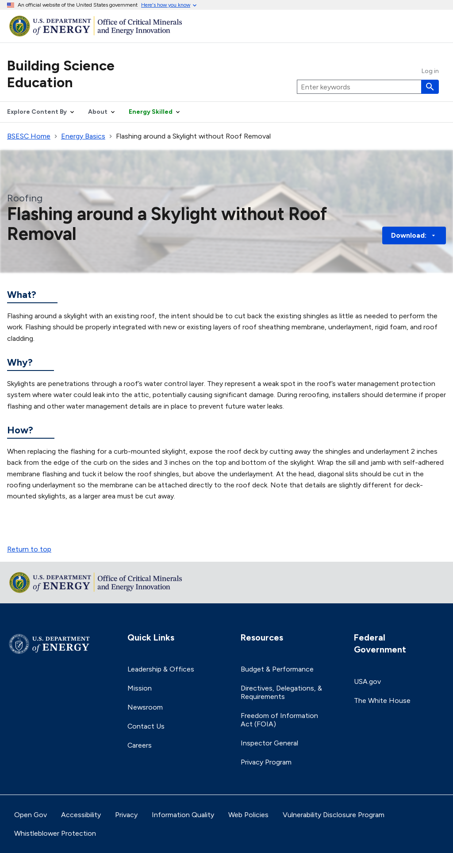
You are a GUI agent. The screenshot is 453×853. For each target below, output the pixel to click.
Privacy (126, 815)
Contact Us (146, 726)
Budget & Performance (277, 669)
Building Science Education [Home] (61, 74)
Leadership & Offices (160, 669)
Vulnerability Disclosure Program (333, 815)
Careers (139, 745)
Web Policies (248, 815)
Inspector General (269, 743)
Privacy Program (266, 762)
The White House (382, 700)
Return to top (29, 549)
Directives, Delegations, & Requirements (281, 692)
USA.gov (367, 681)
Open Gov (30, 815)
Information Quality (183, 815)
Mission (139, 688)
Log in (430, 71)
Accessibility (81, 815)
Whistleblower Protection (55, 833)
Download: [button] (414, 235)
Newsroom (145, 707)
